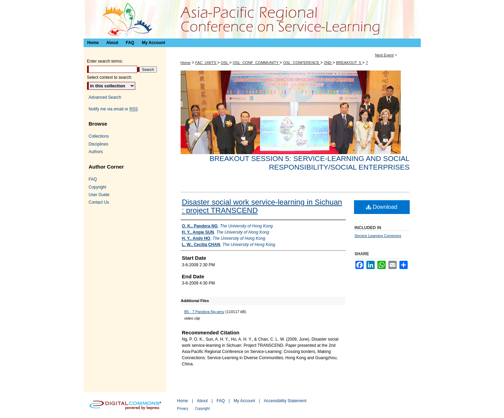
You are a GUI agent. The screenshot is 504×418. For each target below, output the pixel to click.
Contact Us (99, 202)
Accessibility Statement (285, 400)
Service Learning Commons (378, 236)
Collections (99, 136)
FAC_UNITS (206, 63)
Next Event (384, 55)
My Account (244, 400)
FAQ (93, 179)
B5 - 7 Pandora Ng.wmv (204, 312)
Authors (96, 151)
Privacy (183, 408)
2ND (328, 63)
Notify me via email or (113, 109)
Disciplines (98, 144)
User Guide (99, 194)
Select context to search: (109, 77)
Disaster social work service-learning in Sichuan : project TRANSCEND (262, 206)
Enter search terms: (105, 61)
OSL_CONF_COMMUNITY (256, 63)
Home (186, 63)
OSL (225, 63)
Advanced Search (105, 97)
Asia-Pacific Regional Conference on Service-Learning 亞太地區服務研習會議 (252, 19)
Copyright (97, 187)
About (202, 400)
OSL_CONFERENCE (301, 63)
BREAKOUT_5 (349, 63)
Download (381, 207)
